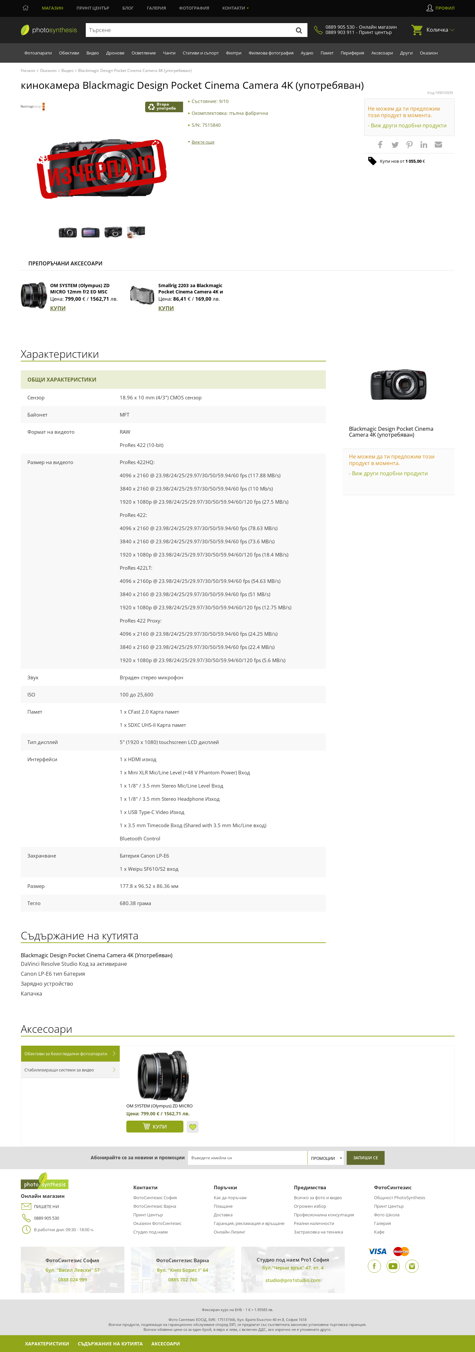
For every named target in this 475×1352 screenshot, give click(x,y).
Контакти (233, 8)
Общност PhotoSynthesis (399, 1197)
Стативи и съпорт (201, 53)
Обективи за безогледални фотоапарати (65, 1054)
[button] (381, 148)
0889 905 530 (40, 1218)
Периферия (352, 53)
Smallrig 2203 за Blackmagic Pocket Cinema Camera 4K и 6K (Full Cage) (190, 291)
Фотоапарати (38, 53)
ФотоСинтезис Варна (154, 1206)
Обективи (69, 53)
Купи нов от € (402, 161)
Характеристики (47, 1343)
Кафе (379, 1232)
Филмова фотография (271, 53)
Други (406, 53)
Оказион (429, 53)
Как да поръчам (230, 1197)
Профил (445, 8)
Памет (327, 53)
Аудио (307, 53)
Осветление (144, 53)
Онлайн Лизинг (229, 1232)
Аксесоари (382, 53)
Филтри (233, 53)
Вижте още (203, 142)
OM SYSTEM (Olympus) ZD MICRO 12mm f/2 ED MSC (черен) (80, 291)
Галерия (156, 8)
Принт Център (148, 1215)
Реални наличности (314, 1223)
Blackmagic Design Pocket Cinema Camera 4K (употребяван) (391, 432)
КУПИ (58, 308)
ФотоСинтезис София (155, 1197)
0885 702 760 (182, 1279)
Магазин (52, 8)
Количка (437, 29)
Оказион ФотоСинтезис (157, 1223)
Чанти (169, 53)
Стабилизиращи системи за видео (59, 1070)
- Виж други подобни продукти (407, 125)
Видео (92, 53)
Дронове (115, 53)
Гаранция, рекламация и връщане (249, 1223)
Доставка (223, 1215)
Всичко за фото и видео (318, 1197)
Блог (128, 8)
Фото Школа (386, 1215)
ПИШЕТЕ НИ (40, 1206)
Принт (93, 8)
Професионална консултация (324, 1215)
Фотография (194, 8)
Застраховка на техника (318, 1232)
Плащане (223, 1206)
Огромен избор (310, 1206)
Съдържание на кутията (110, 1343)
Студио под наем (150, 1232)
